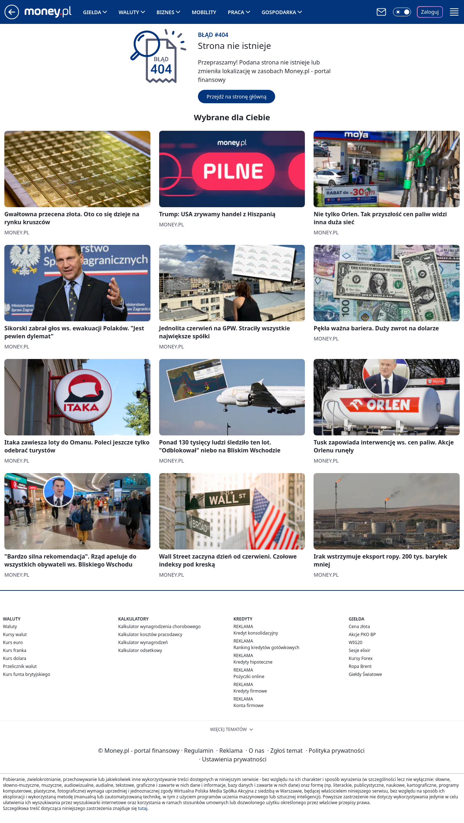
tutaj (142, 808)
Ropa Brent (360, 666)
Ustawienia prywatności (232, 759)
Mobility (204, 12)
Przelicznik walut (20, 666)
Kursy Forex (361, 658)
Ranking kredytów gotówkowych (266, 647)
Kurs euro (13, 642)
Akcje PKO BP (362, 634)
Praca (236, 12)
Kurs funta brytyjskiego (26, 674)
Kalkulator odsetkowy (140, 650)
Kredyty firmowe (250, 691)
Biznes (165, 12)
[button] (454, 12)
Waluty (129, 12)
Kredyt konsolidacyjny (255, 633)
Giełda (92, 12)
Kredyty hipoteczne (253, 662)
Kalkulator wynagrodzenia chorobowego (159, 626)
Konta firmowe (248, 705)
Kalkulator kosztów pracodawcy (150, 634)
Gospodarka (279, 12)
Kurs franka (14, 650)
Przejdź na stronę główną (236, 96)
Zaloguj (430, 11)
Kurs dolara (14, 658)
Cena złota (359, 626)
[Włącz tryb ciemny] (402, 12)
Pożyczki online (248, 676)
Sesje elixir (359, 650)
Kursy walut (15, 634)
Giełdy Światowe (365, 674)
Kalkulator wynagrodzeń (143, 642)
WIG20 (355, 642)
